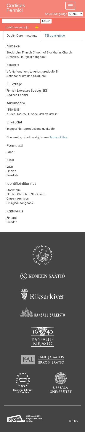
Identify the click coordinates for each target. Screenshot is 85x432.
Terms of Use (58, 137)
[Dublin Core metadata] (22, 35)
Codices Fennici (15, 6)
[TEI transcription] (55, 35)
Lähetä (46, 21)
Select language (56, 14)
